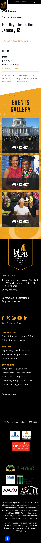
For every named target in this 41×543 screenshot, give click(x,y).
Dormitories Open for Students (8, 78)
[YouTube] (19, 318)
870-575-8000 (11, 290)
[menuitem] (9, 336)
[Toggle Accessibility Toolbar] (7, 538)
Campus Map (8, 373)
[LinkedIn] (25, 318)
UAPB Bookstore (9, 358)
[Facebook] (3, 318)
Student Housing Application (15, 384)
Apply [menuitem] (23, 2)
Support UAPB (22, 377)
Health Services (23, 373)
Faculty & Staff (27, 336)
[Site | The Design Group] (12, 323)
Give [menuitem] (17, 2)
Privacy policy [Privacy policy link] (20, 530)
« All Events (9, 11)
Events (12, 369)
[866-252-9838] (31, 422)
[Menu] (37, 2)
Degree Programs (10, 350)
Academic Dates (10, 68)
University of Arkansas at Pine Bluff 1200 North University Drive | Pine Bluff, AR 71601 (21, 283)
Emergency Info (9, 380)
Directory (22, 369)
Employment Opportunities (15, 354)
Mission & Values (27, 380)
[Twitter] (8, 318)
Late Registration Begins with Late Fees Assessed (27, 78)
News (4, 369)
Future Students (9, 340)
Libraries (25, 350)
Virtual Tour (7, 377)
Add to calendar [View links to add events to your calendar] (17, 41)
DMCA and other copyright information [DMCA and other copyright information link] (20, 528)
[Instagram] (14, 318)
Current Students (10, 336)
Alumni (22, 340)
